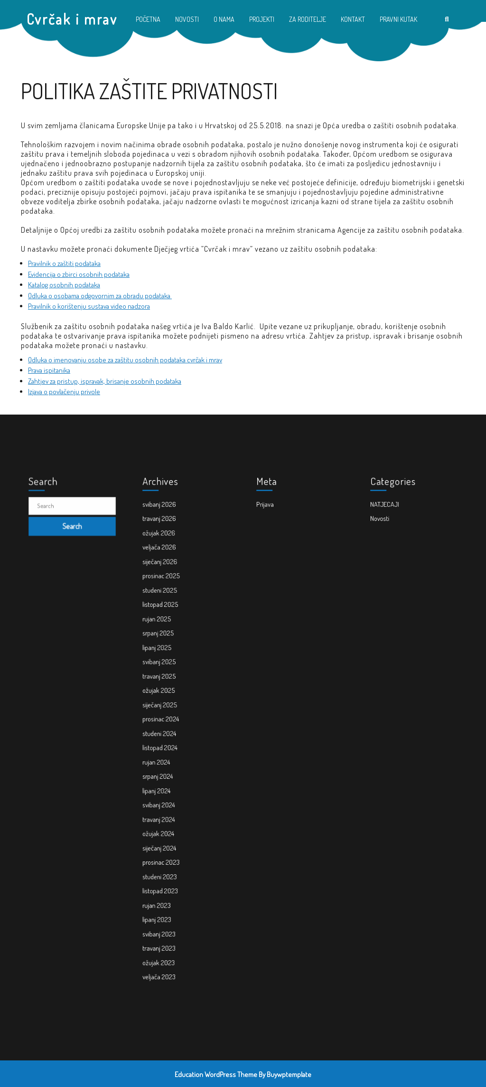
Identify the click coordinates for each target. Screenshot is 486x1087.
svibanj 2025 (167, 682)
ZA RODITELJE (307, 19)
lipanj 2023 (165, 867)
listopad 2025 (167, 640)
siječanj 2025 (167, 712)
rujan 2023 (165, 857)
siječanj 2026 (167, 609)
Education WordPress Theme (216, 1074)
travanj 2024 (166, 795)
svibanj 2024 (166, 785)
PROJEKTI (261, 19)
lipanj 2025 (165, 671)
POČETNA (148, 19)
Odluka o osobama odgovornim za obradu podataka (100, 295)
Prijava (275, 568)
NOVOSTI (187, 19)
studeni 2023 (167, 836)
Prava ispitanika (49, 370)
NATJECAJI (393, 568)
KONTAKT (353, 19)
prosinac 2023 (168, 826)
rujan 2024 (165, 754)
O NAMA (224, 19)
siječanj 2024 (167, 816)
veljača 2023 (166, 908)
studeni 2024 (167, 733)
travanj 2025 (167, 692)
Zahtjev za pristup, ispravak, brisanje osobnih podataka (104, 381)
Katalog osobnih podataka (64, 284)
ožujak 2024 (166, 805)
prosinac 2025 (168, 620)
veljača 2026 (167, 599)
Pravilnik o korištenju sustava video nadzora (89, 306)
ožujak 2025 (166, 702)
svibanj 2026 (167, 568)
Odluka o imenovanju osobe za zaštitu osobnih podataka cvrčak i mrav (125, 359)
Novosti (389, 579)
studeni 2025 (167, 630)
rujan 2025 (165, 651)
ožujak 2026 (166, 589)
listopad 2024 (167, 743)
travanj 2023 (166, 888)
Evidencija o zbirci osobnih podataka (79, 274)
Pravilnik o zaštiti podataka (64, 263)
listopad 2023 (167, 846)
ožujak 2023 (166, 898)
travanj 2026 (167, 579)
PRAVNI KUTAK (398, 19)
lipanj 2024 (165, 774)
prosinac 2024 (168, 723)
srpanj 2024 (166, 764)
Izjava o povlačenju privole (64, 391)
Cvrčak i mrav (72, 19)
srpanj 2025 (166, 661)
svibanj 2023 (166, 877)
